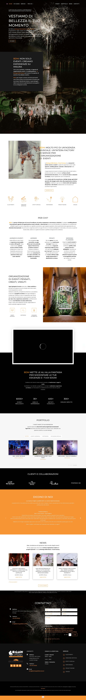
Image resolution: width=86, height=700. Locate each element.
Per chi (30, 3)
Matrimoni (45, 436)
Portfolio (64, 3)
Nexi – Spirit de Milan (19, 456)
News (70, 3)
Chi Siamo (16, 3)
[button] (5, 518)
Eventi (58, 3)
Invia (75, 634)
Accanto (75, 465)
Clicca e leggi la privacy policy (52, 638)
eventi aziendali (35, 436)
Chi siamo (12, 41)
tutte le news (43, 585)
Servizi (23, 3)
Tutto (26, 436)
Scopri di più (49, 190)
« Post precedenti (13, 582)
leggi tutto (19, 577)
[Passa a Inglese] (7, 4)
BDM (17, 575)
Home (10, 3)
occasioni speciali (56, 436)
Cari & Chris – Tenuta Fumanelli (67, 456)
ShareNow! (43, 688)
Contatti (76, 3)
